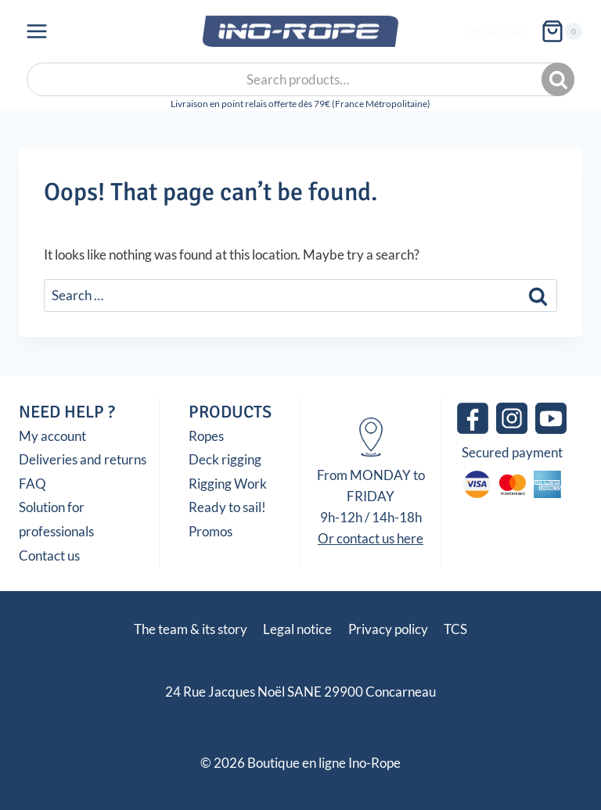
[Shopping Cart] (561, 31)
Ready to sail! (227, 507)
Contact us (49, 555)
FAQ (32, 483)
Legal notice (297, 629)
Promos (210, 531)
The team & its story (190, 629)
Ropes (206, 436)
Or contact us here (370, 538)
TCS (455, 629)
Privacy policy (388, 629)
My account (498, 31)
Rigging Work (228, 483)
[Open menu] (37, 31)
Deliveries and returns (82, 459)
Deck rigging (225, 459)
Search (559, 79)
